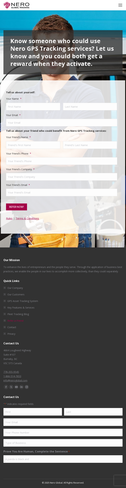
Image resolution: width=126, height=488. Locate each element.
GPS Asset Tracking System (22, 299)
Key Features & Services (20, 306)
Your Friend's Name (18, 137)
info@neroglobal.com (15, 379)
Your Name (14, 98)
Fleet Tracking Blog (18, 313)
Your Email (13, 115)
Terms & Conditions (27, 217)
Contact (11, 326)
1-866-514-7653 (12, 375)
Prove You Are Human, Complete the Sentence (36, 450)
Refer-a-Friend (15, 319)
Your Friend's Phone (18, 153)
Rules (9, 217)
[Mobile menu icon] (120, 5)
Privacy (11, 332)
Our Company (15, 286)
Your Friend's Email (18, 185)
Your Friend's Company (20, 169)
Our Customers (15, 293)
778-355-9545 (11, 370)
